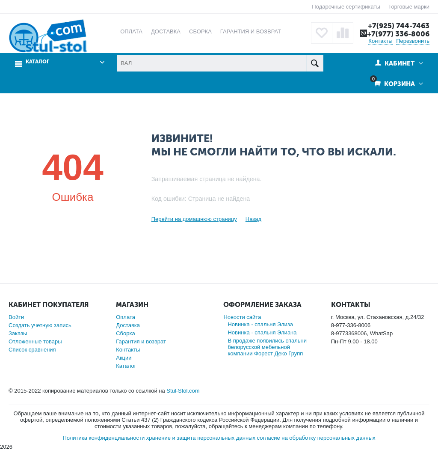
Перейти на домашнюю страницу (194, 219)
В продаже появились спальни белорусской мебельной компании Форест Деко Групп (267, 347)
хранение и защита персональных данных (200, 438)
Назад (253, 219)
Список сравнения (32, 349)
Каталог (37, 62)
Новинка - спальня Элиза (260, 324)
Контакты (380, 41)
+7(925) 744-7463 (398, 25)
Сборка (125, 333)
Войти (16, 317)
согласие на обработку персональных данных (316, 438)
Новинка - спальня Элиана (262, 332)
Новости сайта (242, 317)
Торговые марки (408, 6)
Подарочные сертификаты (346, 6)
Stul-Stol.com (182, 390)
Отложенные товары (35, 341)
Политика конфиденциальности (103, 438)
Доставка (128, 325)
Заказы (18, 333)
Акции (123, 358)
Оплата (125, 317)
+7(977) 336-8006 (398, 34)
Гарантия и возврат (141, 341)
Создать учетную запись (40, 325)
